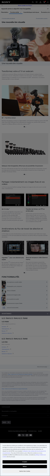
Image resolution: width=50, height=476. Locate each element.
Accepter (24, 462)
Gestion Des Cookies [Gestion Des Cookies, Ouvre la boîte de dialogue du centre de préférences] (24, 471)
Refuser (25, 466)
